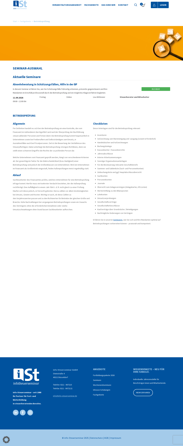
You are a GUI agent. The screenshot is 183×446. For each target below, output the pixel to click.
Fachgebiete (25, 21)
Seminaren (117, 219)
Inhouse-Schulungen (101, 390)
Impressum (115, 437)
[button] (6, 439)
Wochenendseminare (102, 385)
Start (15, 21)
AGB (106, 437)
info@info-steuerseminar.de (65, 396)
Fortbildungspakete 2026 (104, 375)
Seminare (97, 380)
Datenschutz (96, 437)
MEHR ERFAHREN (143, 392)
